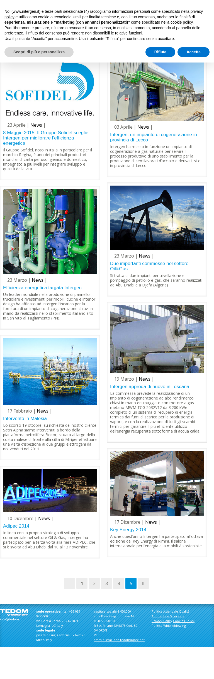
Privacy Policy (162, 621)
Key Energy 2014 (128, 529)
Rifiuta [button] (160, 52)
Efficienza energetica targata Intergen (42, 287)
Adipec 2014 (16, 526)
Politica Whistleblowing (169, 625)
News (36, 125)
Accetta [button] (193, 52)
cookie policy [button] (182, 22)
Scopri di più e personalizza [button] (39, 52)
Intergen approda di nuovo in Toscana (149, 386)
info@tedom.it (11, 619)
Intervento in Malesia (25, 418)
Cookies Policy (183, 621)
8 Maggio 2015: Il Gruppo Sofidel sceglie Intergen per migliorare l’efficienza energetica (45, 138)
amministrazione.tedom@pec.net (119, 640)
